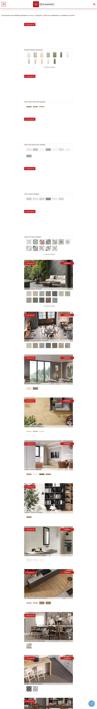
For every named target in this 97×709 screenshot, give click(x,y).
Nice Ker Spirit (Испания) (58, 558)
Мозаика (26, 684)
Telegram (77, 686)
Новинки (5, 674)
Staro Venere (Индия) (57, 96)
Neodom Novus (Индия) (58, 191)
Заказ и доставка (9, 684)
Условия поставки (9, 688)
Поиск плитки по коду (31, 691)
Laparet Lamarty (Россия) (58, 238)
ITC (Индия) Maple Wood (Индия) (14, 318)
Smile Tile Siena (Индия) (11, 142)
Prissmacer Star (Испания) (12, 358)
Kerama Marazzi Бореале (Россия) (15, 191)
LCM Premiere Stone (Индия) (13, 598)
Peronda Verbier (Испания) (59, 638)
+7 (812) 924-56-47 (82, 681)
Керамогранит (28, 681)
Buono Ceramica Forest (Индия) (14, 638)
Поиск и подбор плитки (32, 670)
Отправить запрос (30, 688)
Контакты (6, 691)
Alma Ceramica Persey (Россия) (61, 598)
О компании (7, 670)
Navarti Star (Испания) (58, 398)
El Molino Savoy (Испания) (12, 478)
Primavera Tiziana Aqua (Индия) (14, 558)
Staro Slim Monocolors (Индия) (13, 96)
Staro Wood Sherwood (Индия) (60, 47)
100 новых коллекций (32, 674)
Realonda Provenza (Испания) (60, 318)
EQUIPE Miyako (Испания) (12, 47)
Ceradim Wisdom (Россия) (12, 278)
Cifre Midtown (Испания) (58, 478)
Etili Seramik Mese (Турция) (59, 358)
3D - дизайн (27, 677)
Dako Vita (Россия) (9, 518)
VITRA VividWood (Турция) (12, 238)
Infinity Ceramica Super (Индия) (61, 278)
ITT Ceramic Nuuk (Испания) (13, 398)
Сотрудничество (8, 681)
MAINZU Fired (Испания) (11, 438)
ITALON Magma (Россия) (58, 142)
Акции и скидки (8, 677)
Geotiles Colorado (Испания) (60, 438)
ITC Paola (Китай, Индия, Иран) (61, 518)
